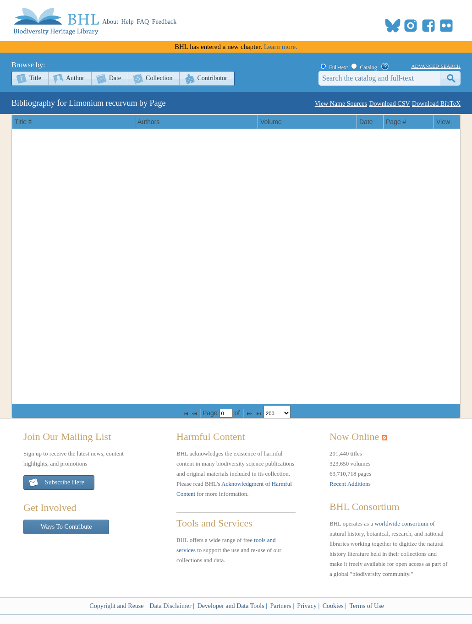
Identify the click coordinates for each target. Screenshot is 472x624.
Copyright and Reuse (116, 605)
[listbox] (277, 413)
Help (127, 21)
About (110, 21)
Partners (280, 605)
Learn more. (280, 46)
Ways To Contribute (66, 526)
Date (115, 78)
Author (75, 78)
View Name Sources (341, 103)
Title (35, 78)
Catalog (368, 67)
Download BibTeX (436, 103)
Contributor (212, 78)
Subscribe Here (56, 483)
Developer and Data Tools (231, 605)
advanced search (436, 65)
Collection (159, 78)
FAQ (143, 21)
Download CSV (389, 103)
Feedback (164, 21)
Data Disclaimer (170, 605)
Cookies (333, 605)
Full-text (338, 67)
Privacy (307, 605)
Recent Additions (350, 483)
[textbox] (226, 413)
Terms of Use (366, 605)
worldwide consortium (401, 523)
